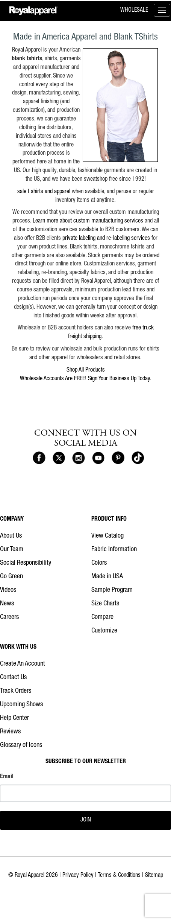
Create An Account (22, 664)
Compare (102, 617)
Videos (8, 590)
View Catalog (107, 536)
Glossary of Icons (21, 745)
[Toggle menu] (162, 10)
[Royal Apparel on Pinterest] (118, 458)
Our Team (11, 549)
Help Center (14, 718)
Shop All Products (86, 370)
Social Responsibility (25, 563)
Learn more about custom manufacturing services (88, 221)
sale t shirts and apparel (43, 192)
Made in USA (107, 576)
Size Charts (105, 603)
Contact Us (13, 677)
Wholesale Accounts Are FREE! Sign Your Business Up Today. (85, 379)
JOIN (85, 820)
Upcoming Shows (21, 704)
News (7, 603)
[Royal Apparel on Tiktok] (138, 458)
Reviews (10, 731)
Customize (104, 631)
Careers (9, 617)
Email (7, 777)
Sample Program (112, 590)
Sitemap (154, 876)
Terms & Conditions (119, 876)
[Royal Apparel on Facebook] (39, 458)
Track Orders (15, 691)
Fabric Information (114, 549)
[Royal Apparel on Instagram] (78, 458)
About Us (11, 536)
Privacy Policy (78, 876)
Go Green (11, 576)
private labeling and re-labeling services (106, 239)
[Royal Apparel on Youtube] (98, 458)
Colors (99, 563)
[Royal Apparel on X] (59, 458)
